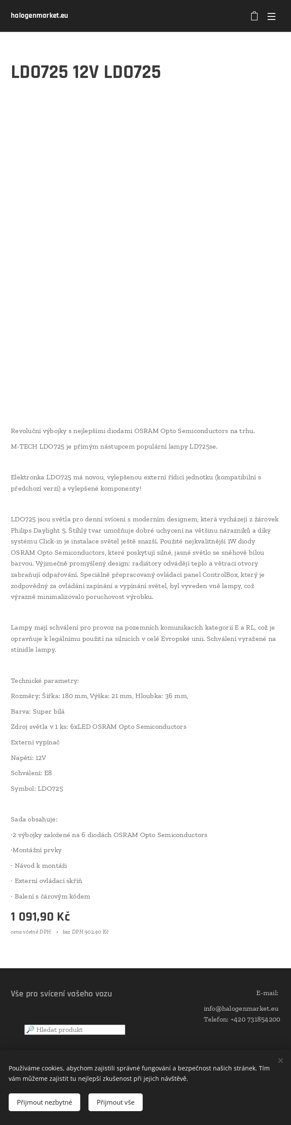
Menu (271, 16)
